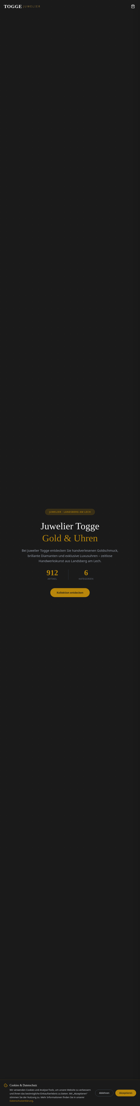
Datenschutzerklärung (21, 1100)
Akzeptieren (125, 1092)
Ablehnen (104, 1092)
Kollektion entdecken (70, 592)
